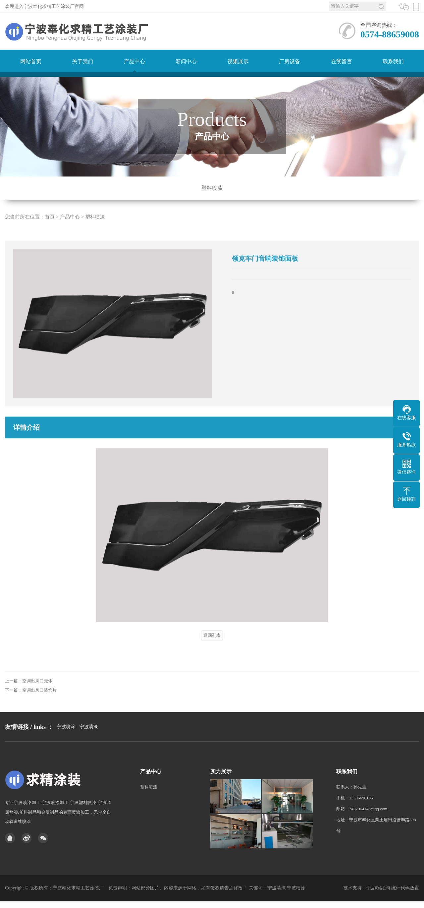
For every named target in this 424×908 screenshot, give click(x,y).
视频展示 (237, 61)
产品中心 (134, 61)
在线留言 (341, 61)
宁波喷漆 (89, 739)
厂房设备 (289, 61)
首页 (50, 227)
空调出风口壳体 (37, 691)
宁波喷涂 (66, 739)
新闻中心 (186, 61)
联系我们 (393, 61)
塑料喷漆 (212, 188)
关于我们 (82, 61)
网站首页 (30, 61)
